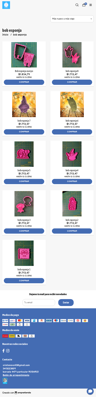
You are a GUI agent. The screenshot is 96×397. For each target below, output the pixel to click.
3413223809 (9, 368)
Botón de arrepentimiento (16, 375)
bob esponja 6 (72, 120)
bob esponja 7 (24, 120)
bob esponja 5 (24, 170)
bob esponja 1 (24, 269)
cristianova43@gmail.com (16, 365)
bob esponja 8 (72, 71)
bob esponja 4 (72, 170)
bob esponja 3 (24, 220)
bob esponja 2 (72, 220)
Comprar (24, 82)
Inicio (5, 34)
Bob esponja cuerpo (24, 71)
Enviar (66, 302)
